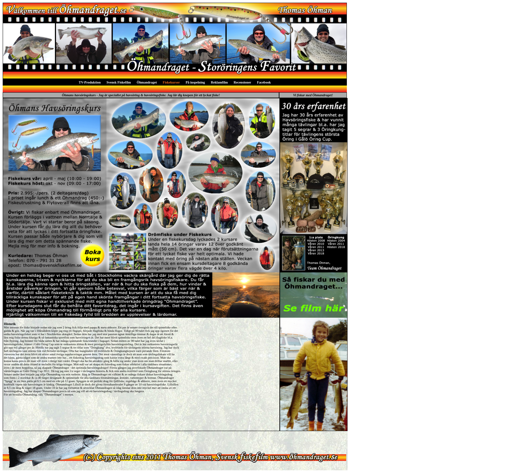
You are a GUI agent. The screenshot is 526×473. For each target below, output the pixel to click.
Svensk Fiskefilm (119, 82)
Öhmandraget (147, 82)
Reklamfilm (219, 82)
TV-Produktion (90, 82)
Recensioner (242, 82)
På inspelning (195, 82)
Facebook (264, 82)
